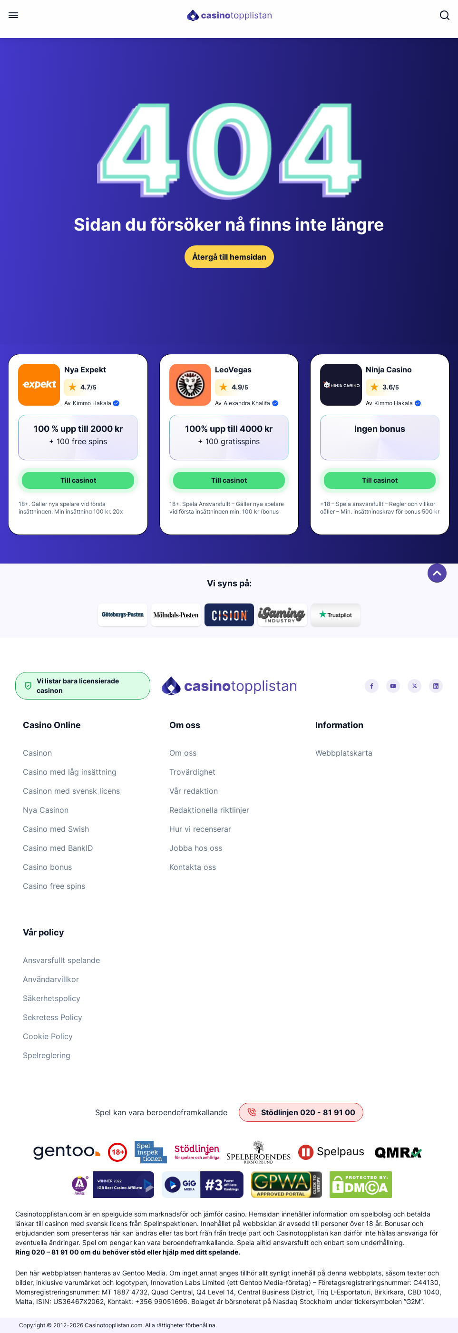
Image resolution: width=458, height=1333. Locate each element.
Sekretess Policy (52, 1017)
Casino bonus (47, 867)
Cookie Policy (48, 1036)
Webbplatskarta (343, 753)
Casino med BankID (58, 848)
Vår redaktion (193, 791)
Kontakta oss (192, 867)
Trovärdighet (192, 772)
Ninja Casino (389, 369)
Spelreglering (46, 1055)
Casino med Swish (56, 829)
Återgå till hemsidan (229, 257)
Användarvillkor (51, 979)
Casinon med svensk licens (71, 791)
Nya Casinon (45, 810)
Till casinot (78, 480)
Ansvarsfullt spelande (61, 960)
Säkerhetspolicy (51, 998)
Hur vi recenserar (200, 829)
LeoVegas (233, 369)
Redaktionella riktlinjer (209, 810)
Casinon (37, 753)
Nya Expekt (85, 369)
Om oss (182, 753)
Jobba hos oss (195, 848)
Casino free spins (54, 886)
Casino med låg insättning (70, 772)
